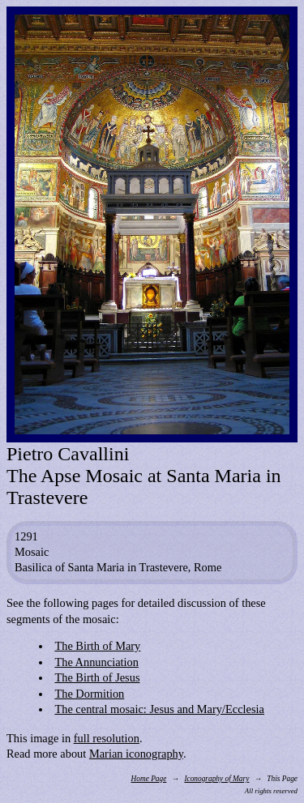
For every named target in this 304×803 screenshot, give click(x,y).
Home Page (149, 779)
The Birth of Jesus (96, 677)
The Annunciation (96, 662)
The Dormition (89, 693)
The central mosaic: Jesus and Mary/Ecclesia (159, 709)
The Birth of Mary (97, 645)
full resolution (106, 738)
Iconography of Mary (216, 779)
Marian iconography (136, 753)
